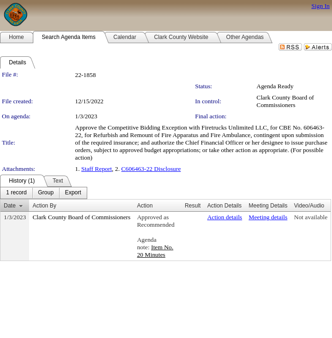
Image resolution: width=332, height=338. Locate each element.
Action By (44, 205)
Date (9, 205)
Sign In (320, 5)
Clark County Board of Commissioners (285, 101)
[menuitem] (16, 193)
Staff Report (96, 168)
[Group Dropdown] (45, 193)
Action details (224, 217)
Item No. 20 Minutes (155, 251)
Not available (310, 217)
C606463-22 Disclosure (151, 168)
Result (193, 205)
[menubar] (43, 193)
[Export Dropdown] (73, 193)
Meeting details (268, 217)
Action (144, 205)
